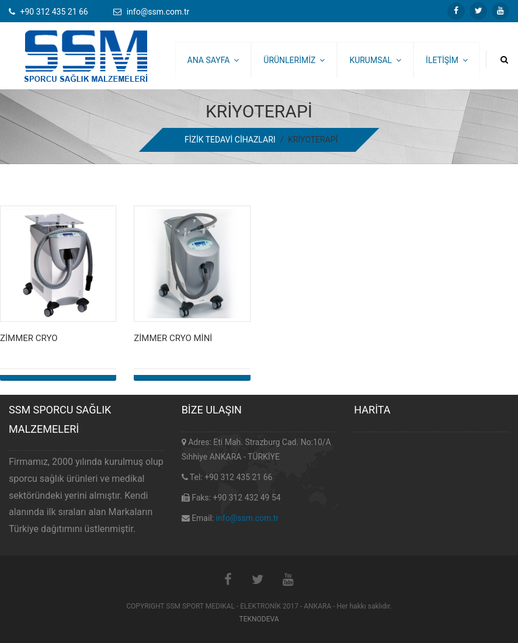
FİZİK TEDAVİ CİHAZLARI (230, 139)
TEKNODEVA (259, 619)
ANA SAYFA (213, 60)
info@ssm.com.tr (247, 518)
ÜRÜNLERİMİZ (294, 60)
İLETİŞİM (447, 60)
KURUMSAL (375, 60)
